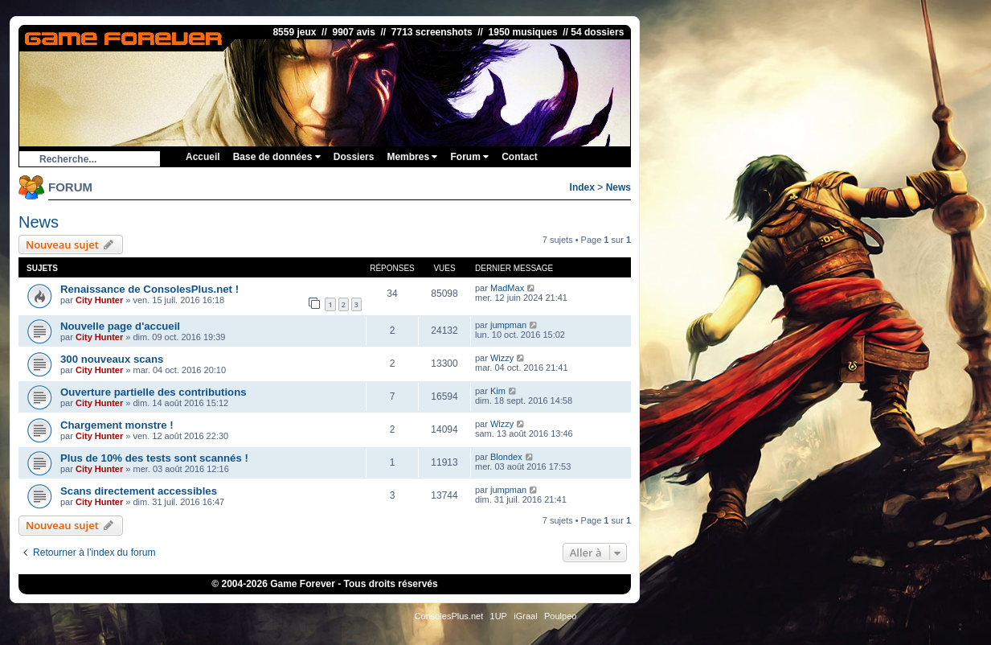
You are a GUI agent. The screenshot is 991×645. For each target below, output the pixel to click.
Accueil (203, 156)
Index (582, 187)
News (618, 187)
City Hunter (99, 300)
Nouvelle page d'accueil (120, 326)
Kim (498, 391)
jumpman (508, 325)
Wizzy (502, 358)
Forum (469, 156)
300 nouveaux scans (111, 359)
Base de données (277, 156)
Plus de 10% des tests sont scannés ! (154, 458)
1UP (498, 616)
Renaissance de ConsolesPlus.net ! (149, 289)
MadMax (507, 288)
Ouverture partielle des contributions (153, 392)
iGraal (525, 616)
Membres (412, 156)
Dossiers (354, 156)
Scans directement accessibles (138, 491)
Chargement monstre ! (117, 425)
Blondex (506, 457)
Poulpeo (560, 616)
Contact (520, 156)
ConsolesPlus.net (449, 616)
